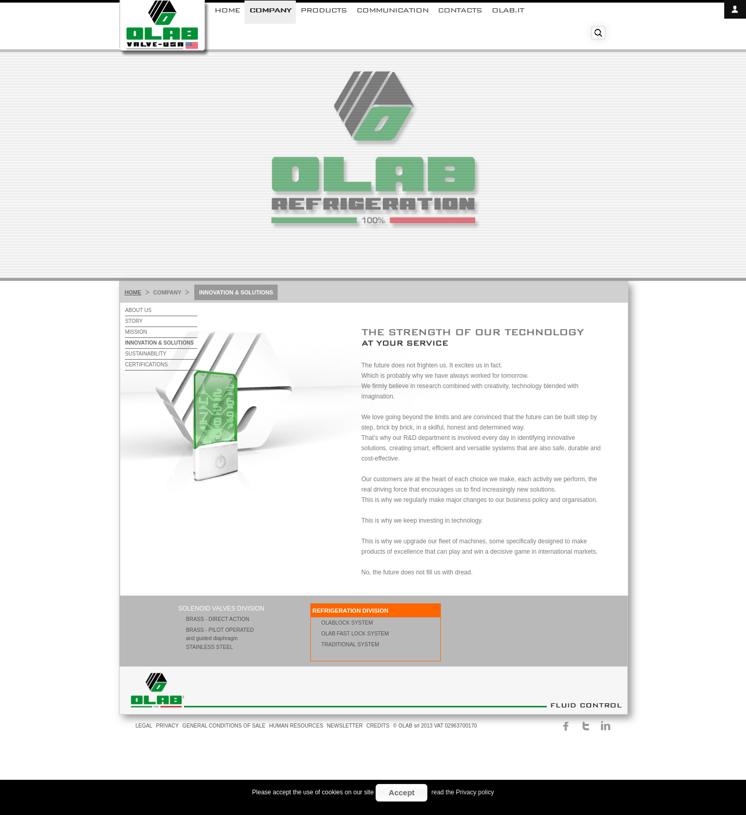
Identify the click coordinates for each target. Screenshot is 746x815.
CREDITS (378, 726)
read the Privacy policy (463, 792)
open (735, 9)
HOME (132, 292)
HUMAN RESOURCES (296, 726)
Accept (401, 792)
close (735, 28)
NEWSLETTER (345, 726)
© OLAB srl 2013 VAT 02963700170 (435, 726)
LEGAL (143, 726)
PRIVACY (167, 726)
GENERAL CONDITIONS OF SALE (223, 726)
